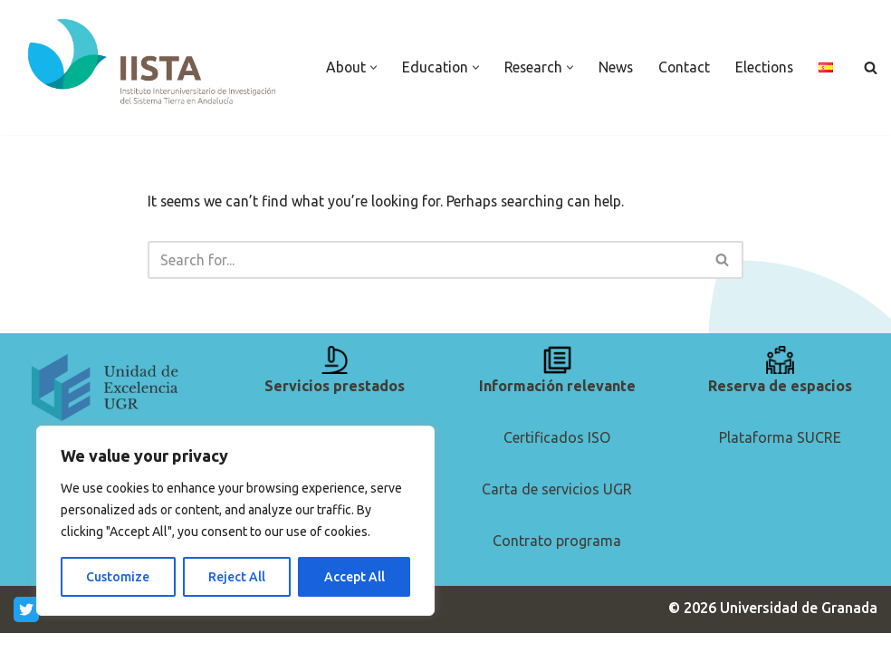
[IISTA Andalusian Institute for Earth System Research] (153, 63)
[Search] (870, 67)
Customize (117, 577)
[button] (372, 56)
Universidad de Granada (796, 626)
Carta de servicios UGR (557, 508)
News (618, 56)
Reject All (236, 577)
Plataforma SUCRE (780, 455)
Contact (687, 56)
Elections (769, 56)
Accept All (354, 577)
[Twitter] (26, 628)
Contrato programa (557, 559)
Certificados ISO (556, 455)
